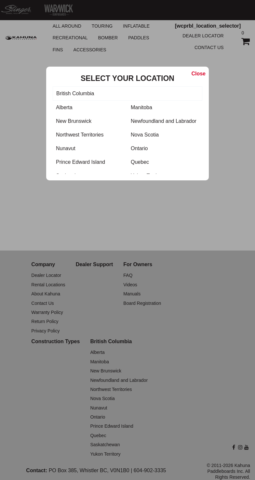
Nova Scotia (145, 134)
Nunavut (65, 148)
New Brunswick (73, 121)
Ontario (139, 148)
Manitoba (141, 107)
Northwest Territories (79, 134)
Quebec (140, 162)
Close (198, 73)
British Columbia (75, 93)
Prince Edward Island (80, 162)
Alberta (64, 107)
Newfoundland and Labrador (163, 121)
